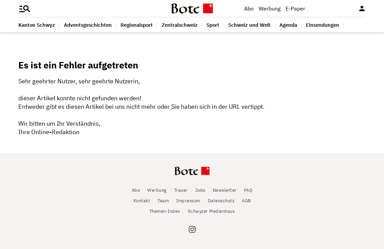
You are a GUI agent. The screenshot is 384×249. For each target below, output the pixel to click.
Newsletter (225, 190)
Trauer (181, 190)
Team (163, 201)
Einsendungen (322, 25)
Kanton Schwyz (36, 25)
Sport (212, 25)
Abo (249, 8)
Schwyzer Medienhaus (211, 211)
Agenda (288, 25)
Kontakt (141, 201)
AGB (246, 201)
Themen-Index (164, 211)
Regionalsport (137, 25)
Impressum (188, 201)
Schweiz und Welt (249, 25)
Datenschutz (221, 201)
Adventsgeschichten (88, 25)
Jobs (200, 190)
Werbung (269, 8)
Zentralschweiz (180, 25)
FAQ (248, 190)
